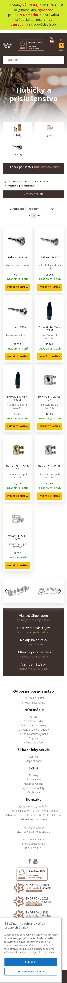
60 (38, 211)
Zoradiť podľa (17, 205)
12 (28, 211)
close (62, 5)
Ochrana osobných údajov (33, 726)
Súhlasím (30, 976)
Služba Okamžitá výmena (33, 730)
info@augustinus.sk (33, 699)
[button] (6, 587)
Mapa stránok (34, 757)
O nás (33, 713)
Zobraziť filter (34, 190)
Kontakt (33, 753)
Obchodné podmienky (33, 721)
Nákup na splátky (33, 739)
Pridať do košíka (17, 283)
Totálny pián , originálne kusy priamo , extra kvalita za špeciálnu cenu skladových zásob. (33, 15)
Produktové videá (33, 717)
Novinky (33, 771)
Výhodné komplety (33, 784)
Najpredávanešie (33, 780)
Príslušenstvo (42, 178)
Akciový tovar (33, 776)
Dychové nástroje (20, 178)
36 (33, 211)
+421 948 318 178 (33, 694)
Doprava (34, 734)
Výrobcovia (33, 788)
